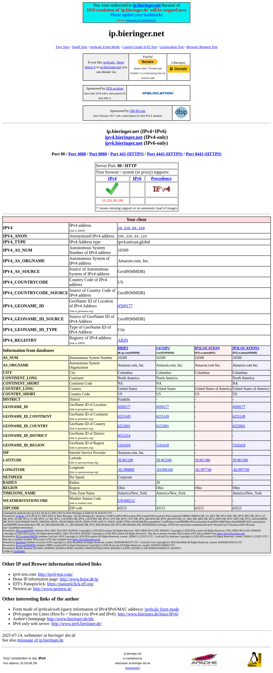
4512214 (124, 436)
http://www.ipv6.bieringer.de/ (76, 623)
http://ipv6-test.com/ (55, 574)
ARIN (123, 340)
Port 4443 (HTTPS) (164, 154)
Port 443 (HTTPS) (127, 154)
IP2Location (114, 88)
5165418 (124, 445)
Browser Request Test (202, 47)
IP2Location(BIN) (25, 530)
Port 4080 (77, 154)
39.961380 (202, 460)
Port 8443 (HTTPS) (203, 154)
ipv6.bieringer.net (124, 143)
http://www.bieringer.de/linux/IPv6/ (148, 614)
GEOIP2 (163, 348)
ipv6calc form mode (162, 609)
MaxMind (21, 542)
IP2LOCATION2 (245, 348)
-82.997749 (203, 470)
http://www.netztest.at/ (52, 588)
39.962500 (164, 460)
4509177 (125, 306)
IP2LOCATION (207, 348)
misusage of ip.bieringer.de (141, 20)
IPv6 (137, 178)
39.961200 (125, 460)
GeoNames (19, 551)
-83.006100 (164, 470)
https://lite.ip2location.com (231, 533)
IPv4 (112, 178)
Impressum (132, 668)
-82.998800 (126, 470)
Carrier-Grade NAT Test (140, 47)
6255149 (124, 416)
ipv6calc (109, 62)
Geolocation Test (172, 47)
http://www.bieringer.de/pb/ (70, 618)
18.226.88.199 (131, 227)
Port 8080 (98, 154)
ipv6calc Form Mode (105, 47)
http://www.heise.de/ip (79, 579)
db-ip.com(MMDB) (26, 545)
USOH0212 (126, 501)
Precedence (161, 178)
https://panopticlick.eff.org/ (70, 584)
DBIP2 (123, 348)
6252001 (124, 426)
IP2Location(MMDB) (27, 536)
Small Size (79, 47)
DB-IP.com (137, 111)
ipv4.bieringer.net (124, 137)
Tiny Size (62, 47)
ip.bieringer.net (147, 5)
